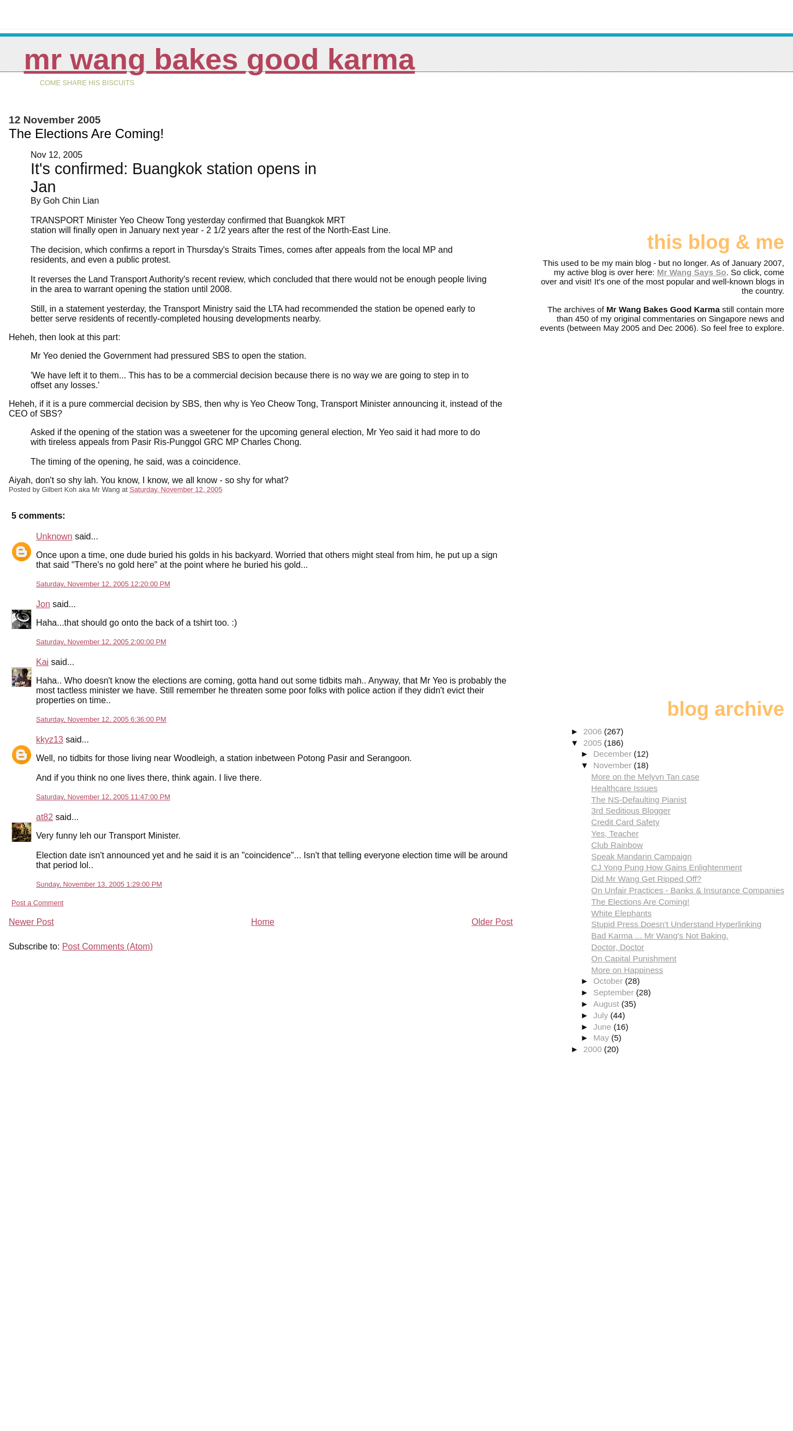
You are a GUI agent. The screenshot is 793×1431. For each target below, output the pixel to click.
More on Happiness (627, 970)
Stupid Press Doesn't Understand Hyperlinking (676, 924)
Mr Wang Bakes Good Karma (219, 59)
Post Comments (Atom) (107, 946)
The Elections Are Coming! (640, 901)
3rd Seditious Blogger (630, 810)
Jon (43, 604)
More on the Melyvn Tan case (645, 776)
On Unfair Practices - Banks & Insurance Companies (687, 890)
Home (263, 922)
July (601, 1015)
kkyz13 (49, 739)
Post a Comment (37, 903)
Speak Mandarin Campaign (641, 856)
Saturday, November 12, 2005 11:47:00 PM (103, 797)
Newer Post (31, 922)
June (603, 1026)
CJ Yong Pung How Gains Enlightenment (666, 867)
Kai (42, 662)
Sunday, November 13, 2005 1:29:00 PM (99, 884)
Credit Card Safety (625, 822)
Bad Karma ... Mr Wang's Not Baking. (659, 935)
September (614, 992)
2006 (593, 731)
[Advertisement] (729, 156)
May (602, 1037)
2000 (593, 1049)
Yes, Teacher (615, 833)
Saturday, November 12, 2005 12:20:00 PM (103, 584)
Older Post (492, 922)
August (607, 1003)
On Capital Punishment (633, 958)
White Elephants (621, 913)
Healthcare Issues (624, 788)
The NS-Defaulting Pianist (639, 799)
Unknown (54, 536)
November (613, 765)
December (613, 753)
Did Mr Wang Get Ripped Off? (646, 878)
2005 (593, 742)
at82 (44, 817)
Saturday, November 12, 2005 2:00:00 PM (101, 642)
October (609, 980)
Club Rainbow (617, 845)
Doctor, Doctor (617, 947)
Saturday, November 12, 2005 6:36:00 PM (101, 719)
